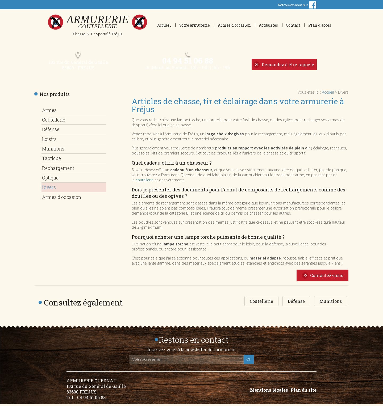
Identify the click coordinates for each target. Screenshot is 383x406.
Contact (293, 25)
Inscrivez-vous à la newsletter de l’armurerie (192, 351)
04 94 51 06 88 (187, 62)
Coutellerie (54, 121)
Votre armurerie (194, 25)
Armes (49, 112)
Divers (49, 186)
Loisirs (49, 140)
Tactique (52, 158)
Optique (50, 177)
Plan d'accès (319, 25)
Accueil (164, 25)
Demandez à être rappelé (287, 66)
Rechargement (59, 168)
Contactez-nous (326, 277)
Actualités (268, 25)
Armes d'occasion (234, 25)
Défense (50, 130)
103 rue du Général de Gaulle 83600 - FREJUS (77, 66)
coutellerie (144, 181)
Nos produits (55, 96)
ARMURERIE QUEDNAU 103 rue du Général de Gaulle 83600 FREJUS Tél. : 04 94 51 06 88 (96, 391)
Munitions (54, 149)
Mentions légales (269, 392)
